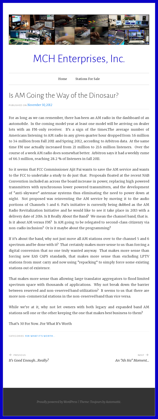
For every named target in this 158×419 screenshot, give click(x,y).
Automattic (113, 402)
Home (62, 79)
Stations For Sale (87, 79)
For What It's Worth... (40, 336)
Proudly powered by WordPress (57, 402)
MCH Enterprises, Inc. (79, 58)
